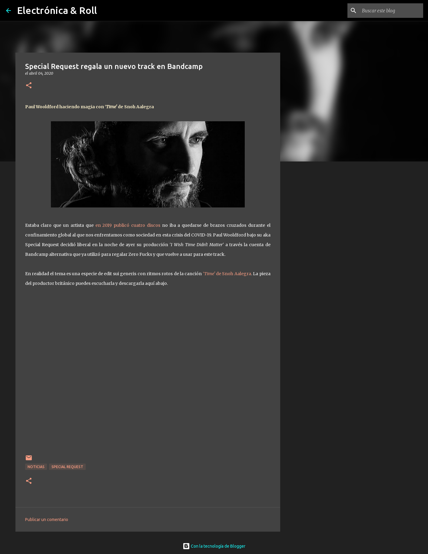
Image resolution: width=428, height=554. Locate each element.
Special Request (67, 467)
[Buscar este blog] (391, 10)
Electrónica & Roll (57, 10)
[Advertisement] (311, 261)
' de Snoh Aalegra (227, 273)
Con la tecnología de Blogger (214, 546)
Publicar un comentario (46, 519)
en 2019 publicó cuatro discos (128, 225)
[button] (28, 86)
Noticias (36, 467)
